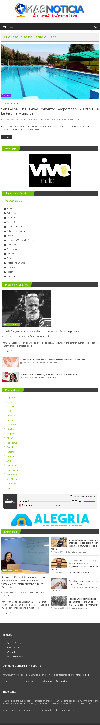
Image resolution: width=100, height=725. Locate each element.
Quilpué (10, 461)
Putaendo (11, 452)
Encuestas (11, 245)
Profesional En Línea (16, 263)
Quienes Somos (14, 643)
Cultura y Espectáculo (16, 231)
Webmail (11, 652)
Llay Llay (10, 420)
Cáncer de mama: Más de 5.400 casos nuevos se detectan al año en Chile (52, 360)
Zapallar (10, 488)
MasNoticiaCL (13, 200)
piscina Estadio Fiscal (52, 119)
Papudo (10, 447)
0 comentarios (30, 119)
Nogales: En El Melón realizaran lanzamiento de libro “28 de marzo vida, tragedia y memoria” (83, 602)
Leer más (7, 351)
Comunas (11, 217)
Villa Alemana (13, 479)
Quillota (10, 456)
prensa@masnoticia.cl (79, 675)
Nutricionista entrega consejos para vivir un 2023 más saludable (48, 374)
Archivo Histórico (15, 657)
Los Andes (11, 425)
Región (10, 272)
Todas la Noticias (15, 276)
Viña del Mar (12, 483)
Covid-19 (11, 222)
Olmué (10, 438)
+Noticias (11, 208)
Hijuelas (10, 429)
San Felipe (65, 119)
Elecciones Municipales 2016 (20, 240)
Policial (10, 258)
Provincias (6, 95)
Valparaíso (12, 474)
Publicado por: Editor (11, 119)
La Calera (11, 406)
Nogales (10, 434)
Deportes (11, 236)
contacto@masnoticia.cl (58, 681)
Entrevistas (12, 249)
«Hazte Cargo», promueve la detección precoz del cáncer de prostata (41, 331)
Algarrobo (11, 397)
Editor (23, 336)
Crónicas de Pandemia (17, 227)
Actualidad (11, 213)
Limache (11, 416)
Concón (10, 402)
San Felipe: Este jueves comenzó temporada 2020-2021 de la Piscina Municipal (50, 111)
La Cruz (10, 411)
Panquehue (12, 443)
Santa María (12, 470)
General (10, 254)
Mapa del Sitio (13, 648)
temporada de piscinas (77, 119)
